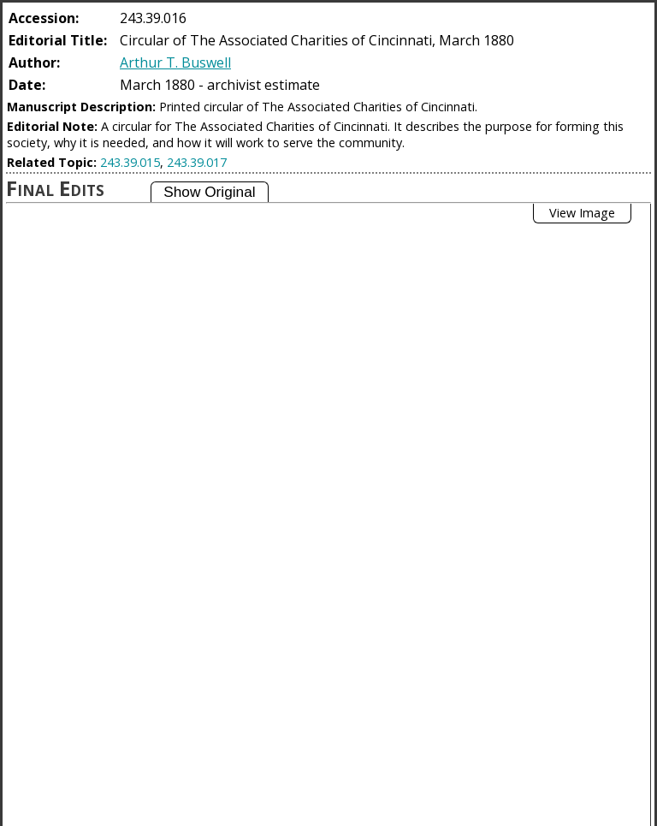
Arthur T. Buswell (175, 62)
